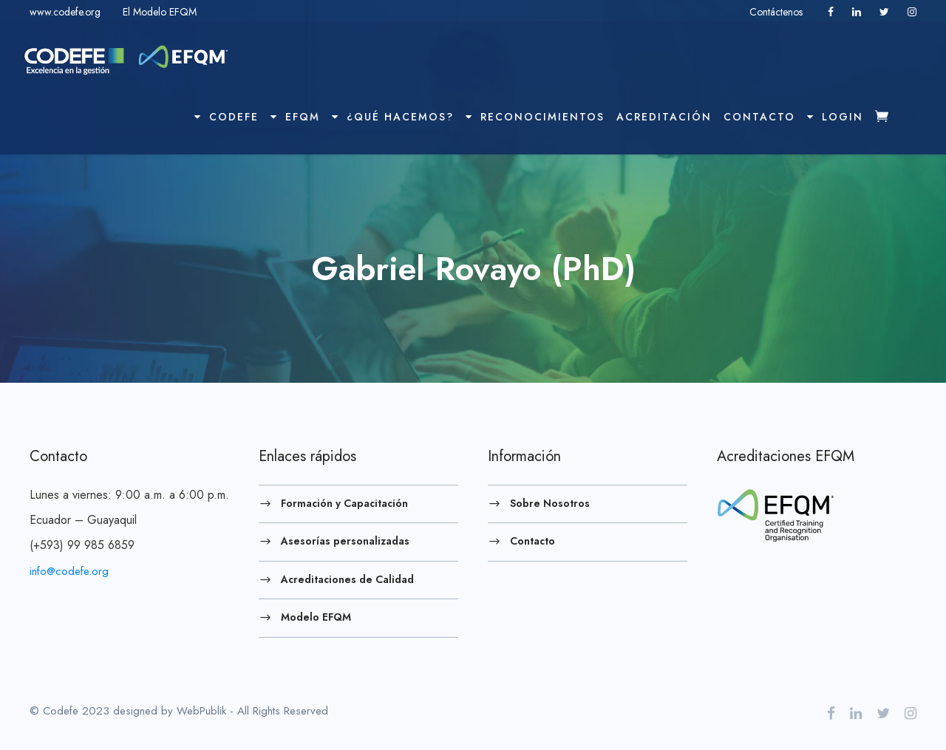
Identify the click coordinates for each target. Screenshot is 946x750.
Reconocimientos (535, 116)
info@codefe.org (69, 571)
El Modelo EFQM (160, 11)
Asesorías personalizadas (345, 540)
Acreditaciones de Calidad (347, 578)
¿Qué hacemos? (393, 116)
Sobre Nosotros (550, 502)
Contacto (759, 116)
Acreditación (664, 116)
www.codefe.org (65, 11)
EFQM (295, 116)
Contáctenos (777, 11)
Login (835, 116)
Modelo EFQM (316, 617)
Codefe (226, 116)
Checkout (892, 129)
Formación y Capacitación (344, 502)
